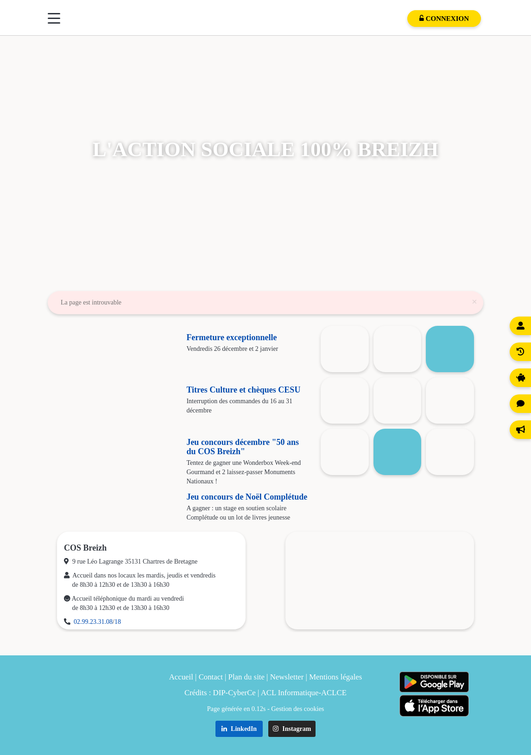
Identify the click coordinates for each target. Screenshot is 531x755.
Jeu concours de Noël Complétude (246, 496)
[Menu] (54, 18)
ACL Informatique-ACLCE (304, 692)
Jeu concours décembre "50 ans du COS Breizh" (242, 447)
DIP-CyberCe (234, 692)
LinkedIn (239, 728)
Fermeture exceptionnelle (231, 337)
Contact (211, 677)
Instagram (292, 728)
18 (117, 621)
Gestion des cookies (297, 708)
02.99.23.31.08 (93, 621)
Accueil (181, 677)
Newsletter (287, 677)
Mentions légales (335, 677)
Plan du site (246, 677)
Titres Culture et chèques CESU (243, 389)
